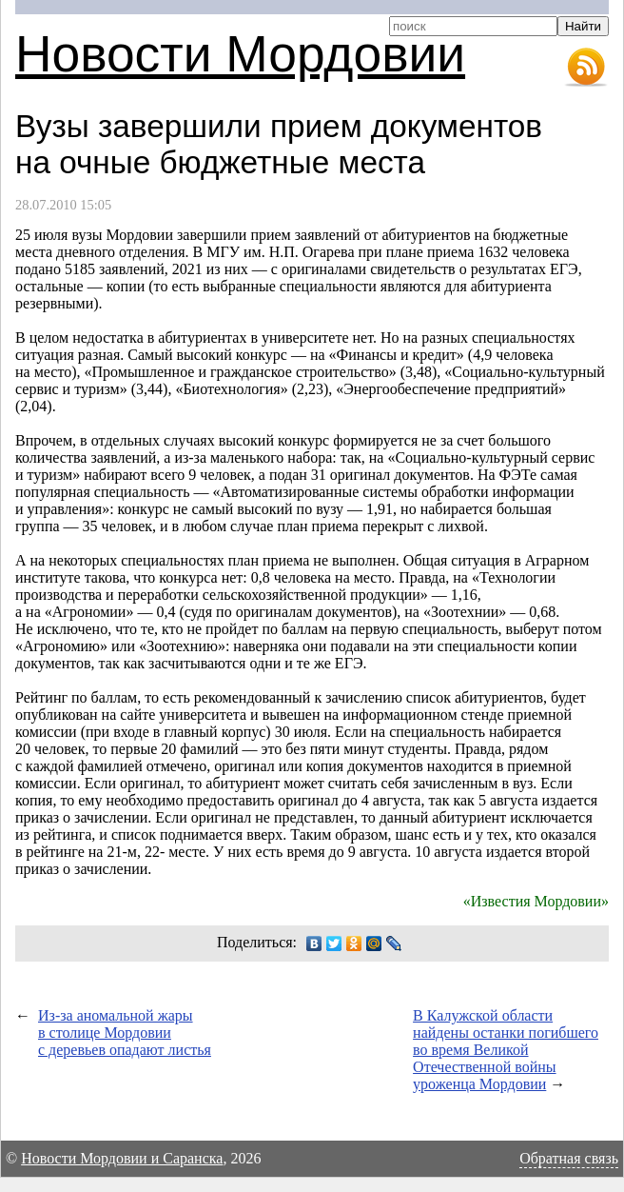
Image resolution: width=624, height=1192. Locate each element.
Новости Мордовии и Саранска (122, 1158)
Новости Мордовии (240, 54)
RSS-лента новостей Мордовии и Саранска (586, 67)
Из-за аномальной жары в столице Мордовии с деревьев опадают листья (124, 1032)
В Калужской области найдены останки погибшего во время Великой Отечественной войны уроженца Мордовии (505, 1049)
